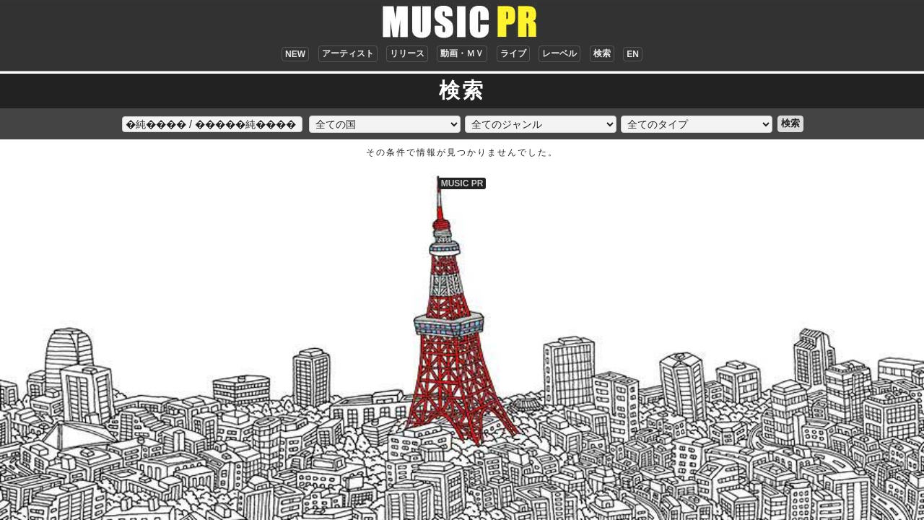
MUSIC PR (462, 183)
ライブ (513, 53)
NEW (295, 54)
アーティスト (348, 53)
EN (633, 54)
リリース (407, 53)
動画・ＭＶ (462, 53)
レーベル (559, 53)
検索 (602, 53)
